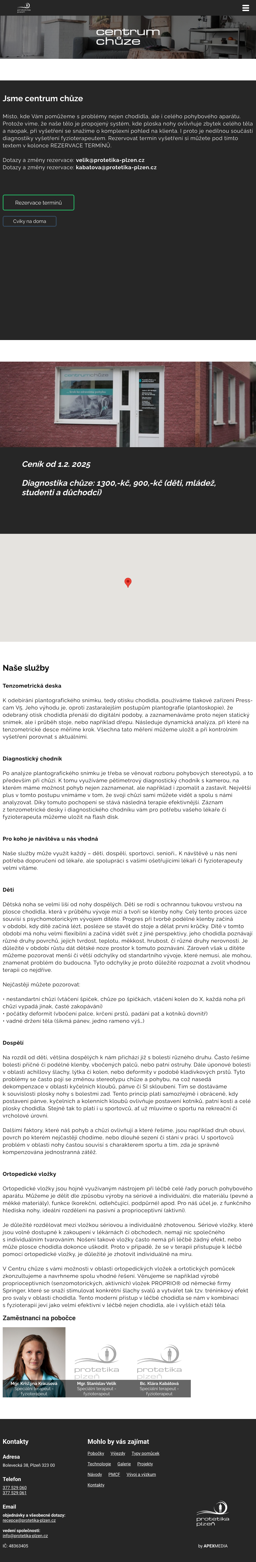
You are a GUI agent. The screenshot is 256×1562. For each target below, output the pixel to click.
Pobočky (96, 1453)
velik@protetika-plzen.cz (110, 160)
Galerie (124, 1463)
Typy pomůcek (146, 1453)
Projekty (145, 1463)
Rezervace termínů (38, 202)
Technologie (99, 1463)
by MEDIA (212, 1546)
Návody (95, 1474)
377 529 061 (15, 1492)
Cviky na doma (29, 221)
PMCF (114, 1474)
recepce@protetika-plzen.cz (29, 1520)
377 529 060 (15, 1487)
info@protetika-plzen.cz (25, 1535)
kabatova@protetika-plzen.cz (116, 167)
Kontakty (96, 1485)
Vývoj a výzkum (141, 1474)
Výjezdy (117, 1453)
